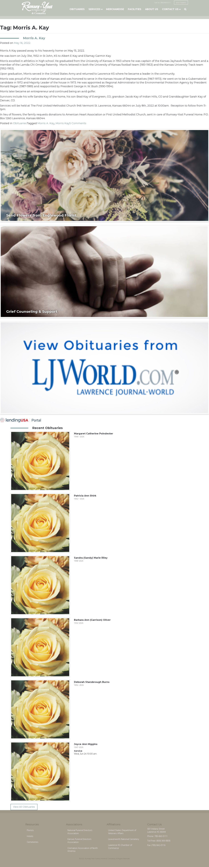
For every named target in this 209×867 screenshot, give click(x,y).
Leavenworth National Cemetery (123, 839)
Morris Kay (62, 123)
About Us (151, 9)
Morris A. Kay (34, 38)
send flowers (181, 2)
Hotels (30, 836)
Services (94, 9)
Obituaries (77, 9)
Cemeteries (32, 842)
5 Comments (77, 123)
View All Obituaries (24, 806)
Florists (30, 830)
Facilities (134, 9)
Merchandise (115, 9)
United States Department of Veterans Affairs (122, 832)
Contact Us (170, 9)
